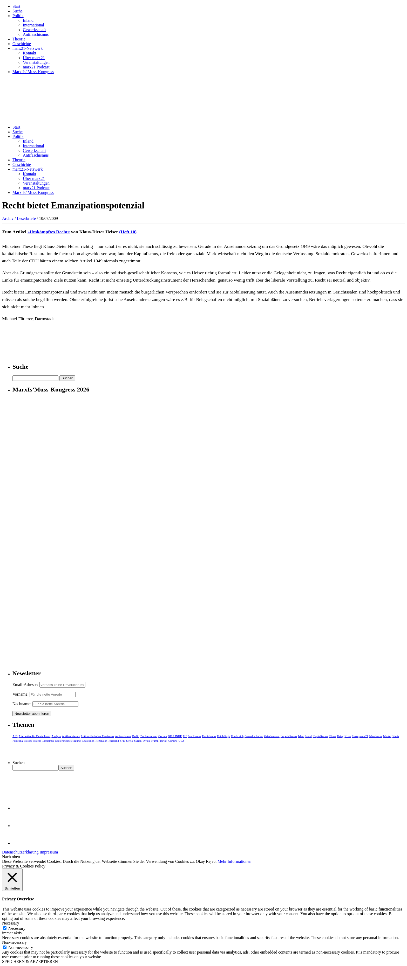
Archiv (7, 218)
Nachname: (21, 704)
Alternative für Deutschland (35, 736)
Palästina (17, 740)
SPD (122, 740)
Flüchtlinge (223, 736)
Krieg (340, 736)
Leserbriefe (26, 218)
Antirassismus (123, 736)
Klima (332, 736)
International (33, 25)
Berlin (135, 736)
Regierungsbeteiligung (68, 740)
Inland (28, 20)
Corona (162, 736)
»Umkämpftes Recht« (49, 231)
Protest (37, 740)
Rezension (101, 740)
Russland (113, 740)
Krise (347, 736)
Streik (129, 740)
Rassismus (48, 740)
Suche (17, 11)
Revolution (88, 740)
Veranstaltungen (36, 62)
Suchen (18, 762)
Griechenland (272, 736)
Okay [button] (200, 861)
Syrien (137, 740)
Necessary (16, 928)
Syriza (146, 740)
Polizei (28, 740)
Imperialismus (289, 736)
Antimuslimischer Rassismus (97, 736)
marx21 (363, 736)
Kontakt (29, 53)
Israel (308, 736)
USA (181, 740)
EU (185, 736)
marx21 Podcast (36, 67)
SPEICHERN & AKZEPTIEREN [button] (30, 961)
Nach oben (11, 857)
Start (16, 6)
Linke (355, 736)
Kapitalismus (320, 736)
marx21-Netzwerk (27, 48)
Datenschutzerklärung (20, 852)
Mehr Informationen (234, 861)
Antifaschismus (36, 34)
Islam (301, 736)
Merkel (387, 736)
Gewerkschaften (254, 736)
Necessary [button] (10, 923)
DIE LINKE (175, 736)
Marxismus (375, 736)
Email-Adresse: (25, 684)
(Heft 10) (128, 231)
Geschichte (21, 43)
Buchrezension (148, 736)
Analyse (56, 736)
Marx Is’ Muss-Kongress (33, 71)
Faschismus (194, 736)
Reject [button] (211, 861)
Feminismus (209, 736)
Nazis (395, 736)
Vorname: (20, 694)
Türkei (163, 740)
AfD (15, 736)
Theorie (18, 39)
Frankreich (237, 736)
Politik (18, 15)
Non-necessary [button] (14, 942)
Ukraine (172, 740)
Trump (155, 740)
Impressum (48, 852)
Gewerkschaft (34, 29)
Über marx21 (34, 57)
